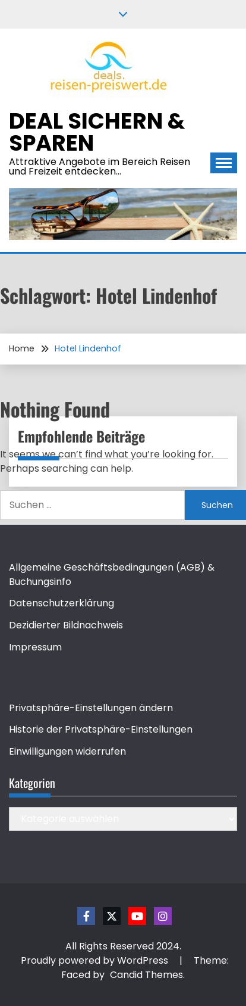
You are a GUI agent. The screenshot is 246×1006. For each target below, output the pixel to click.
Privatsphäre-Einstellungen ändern (91, 708)
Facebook (86, 916)
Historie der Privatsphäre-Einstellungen (101, 729)
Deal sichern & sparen (97, 131)
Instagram (163, 916)
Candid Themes (146, 975)
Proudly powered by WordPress (96, 960)
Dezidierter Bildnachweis (66, 625)
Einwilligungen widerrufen (67, 751)
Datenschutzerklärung (61, 603)
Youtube (137, 916)
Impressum (35, 647)
